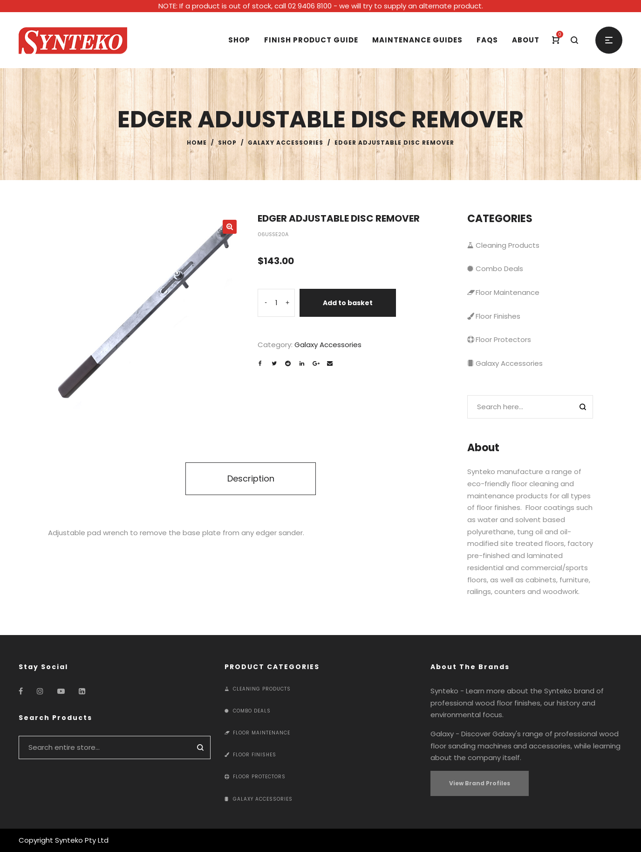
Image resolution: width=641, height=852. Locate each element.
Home (197, 143)
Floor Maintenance (503, 292)
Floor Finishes (493, 316)
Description (250, 478)
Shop (227, 143)
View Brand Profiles (479, 783)
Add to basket (348, 302)
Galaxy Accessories (285, 143)
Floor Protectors (499, 339)
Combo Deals (495, 268)
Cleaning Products (503, 245)
